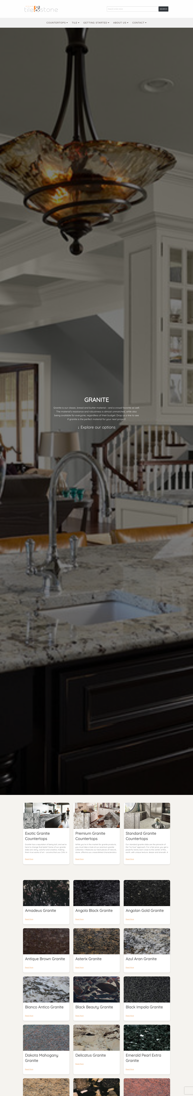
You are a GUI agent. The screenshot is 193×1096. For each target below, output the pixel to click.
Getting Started (95, 23)
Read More (29, 859)
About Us (119, 23)
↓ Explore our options (96, 427)
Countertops (56, 23)
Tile (74, 23)
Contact (138, 23)
